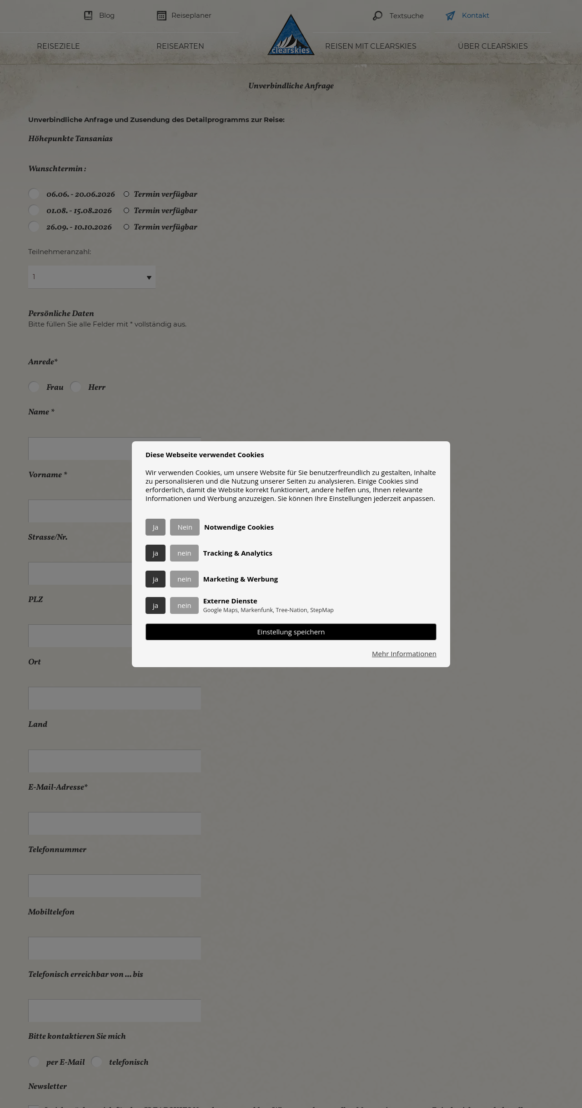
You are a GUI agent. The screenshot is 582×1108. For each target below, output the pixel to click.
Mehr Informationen (404, 653)
